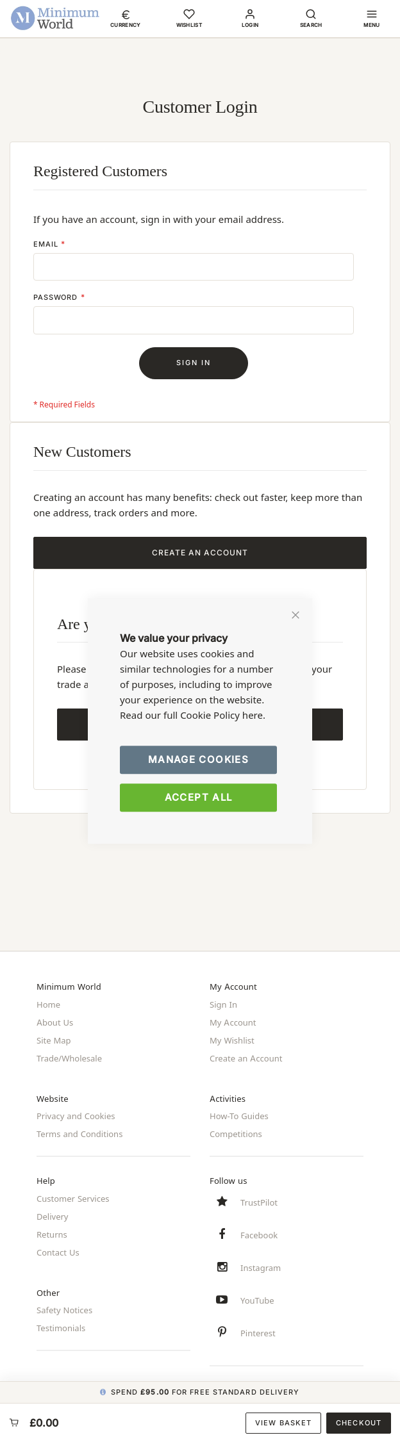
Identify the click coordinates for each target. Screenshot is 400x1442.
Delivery (52, 1216)
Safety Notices (64, 1310)
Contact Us (58, 1252)
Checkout (358, 1422)
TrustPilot (259, 1202)
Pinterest (258, 1332)
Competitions (236, 1134)
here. (253, 715)
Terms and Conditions (79, 1134)
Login (250, 25)
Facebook (259, 1234)
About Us (55, 1022)
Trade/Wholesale (69, 1058)
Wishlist (189, 25)
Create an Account (246, 1058)
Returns (52, 1234)
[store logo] (55, 18)
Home (48, 1004)
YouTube (257, 1300)
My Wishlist (232, 1040)
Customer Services (73, 1198)
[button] (125, 18)
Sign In (223, 1004)
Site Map (54, 1040)
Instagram (260, 1267)
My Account (233, 1022)
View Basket (283, 1422)
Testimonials (61, 1328)
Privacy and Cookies (76, 1116)
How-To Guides (239, 1116)
